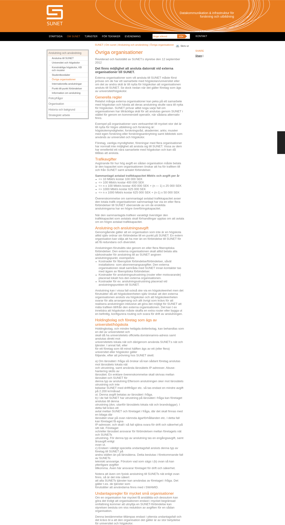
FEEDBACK (281, 142)
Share (198, 55)
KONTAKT (201, 36)
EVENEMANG (133, 36)
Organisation (56, 103)
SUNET (99, 44)
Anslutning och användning (133, 44)
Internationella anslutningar (67, 83)
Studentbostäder (61, 75)
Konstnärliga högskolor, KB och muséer (67, 69)
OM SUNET (73, 36)
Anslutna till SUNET (63, 58)
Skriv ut (185, 46)
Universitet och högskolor (66, 62)
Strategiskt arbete (59, 115)
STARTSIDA (56, 36)
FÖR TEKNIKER (111, 36)
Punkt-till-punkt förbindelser (67, 88)
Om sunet (110, 44)
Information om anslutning (66, 93)
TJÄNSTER (91, 36)
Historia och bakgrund (62, 109)
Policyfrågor (56, 98)
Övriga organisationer (64, 79)
